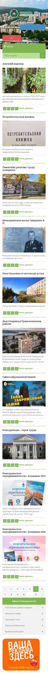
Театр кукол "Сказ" (12, 619)
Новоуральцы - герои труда (19, 430)
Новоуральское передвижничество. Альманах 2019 (23, 475)
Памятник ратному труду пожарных (18, 168)
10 (24, 595)
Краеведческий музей (14, 631)
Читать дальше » (25, 108)
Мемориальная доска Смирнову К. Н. (23, 222)
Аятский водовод (13, 63)
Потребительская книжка (18, 116)
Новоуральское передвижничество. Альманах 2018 (23, 530)
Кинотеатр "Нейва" (13, 613)
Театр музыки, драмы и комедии (18, 607)
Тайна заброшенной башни (19, 376)
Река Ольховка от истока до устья (23, 273)
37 (36, 595)
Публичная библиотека (15, 625)
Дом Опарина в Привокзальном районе (21, 322)
